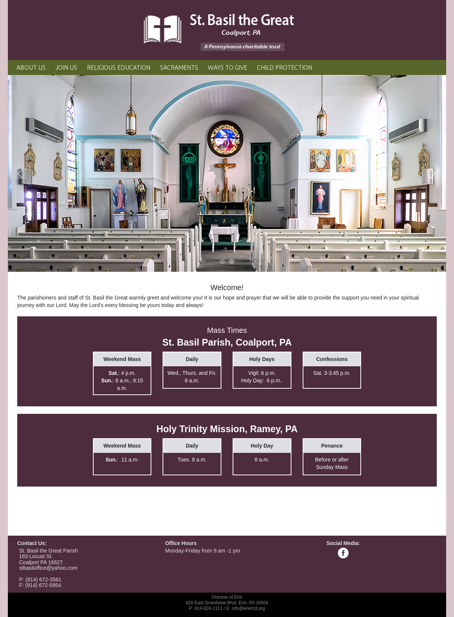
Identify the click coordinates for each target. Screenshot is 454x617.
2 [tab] (232, 262)
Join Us (66, 67)
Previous (21, 173)
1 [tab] (223, 262)
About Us (31, 67)
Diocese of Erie (227, 597)
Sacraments (179, 67)
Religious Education (118, 67)
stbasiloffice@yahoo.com (48, 568)
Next (433, 173)
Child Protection (284, 67)
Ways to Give (227, 67)
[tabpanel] (227, 173)
